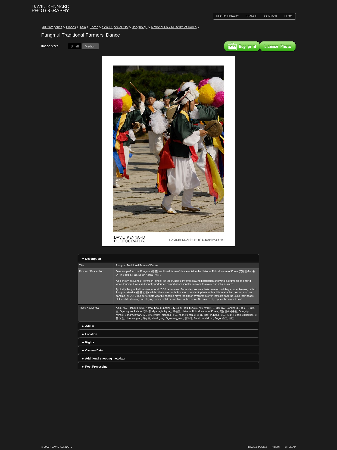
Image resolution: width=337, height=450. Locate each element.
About (276, 446)
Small (75, 46)
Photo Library (227, 16)
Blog (288, 16)
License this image (278, 46)
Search (251, 16)
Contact (271, 16)
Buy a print (242, 46)
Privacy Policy (257, 446)
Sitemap (290, 446)
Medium (90, 46)
